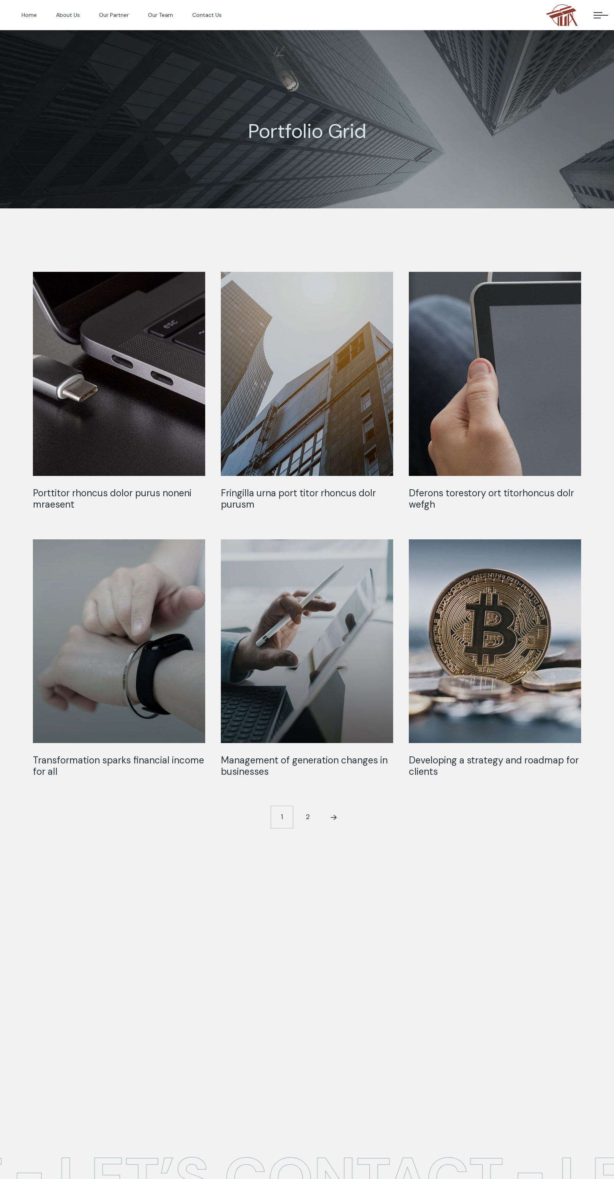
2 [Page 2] (308, 816)
